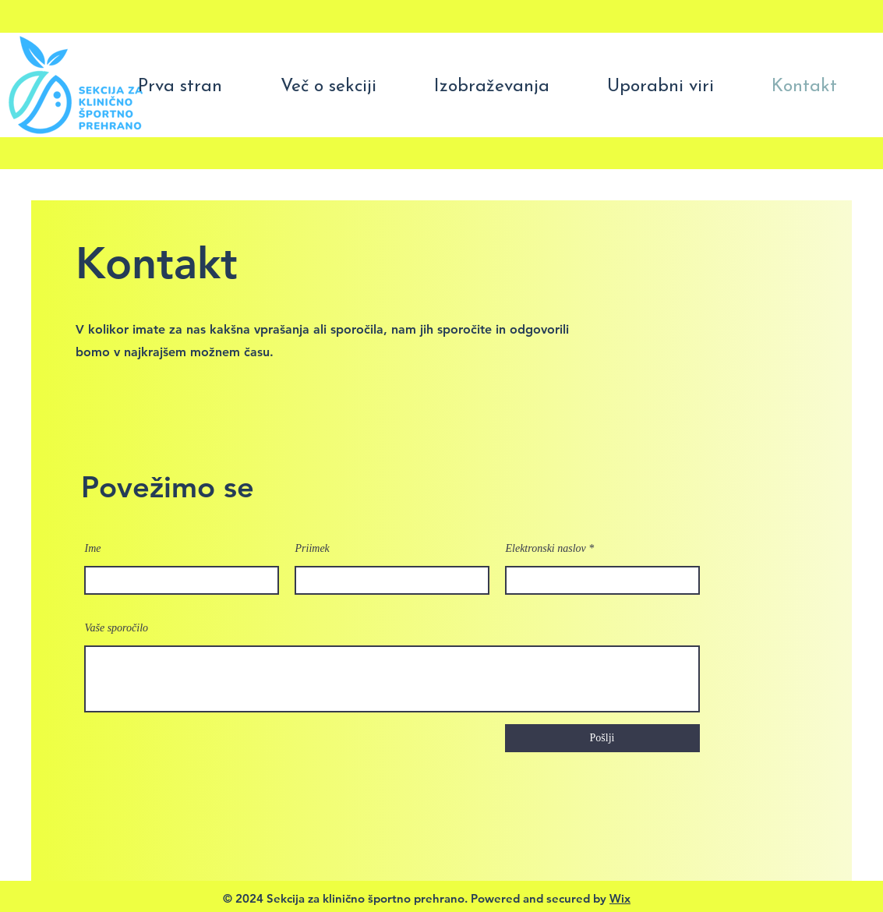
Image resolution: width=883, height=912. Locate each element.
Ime (93, 548)
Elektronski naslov (546, 548)
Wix (619, 898)
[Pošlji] (602, 738)
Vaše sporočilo (117, 628)
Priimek (312, 548)
